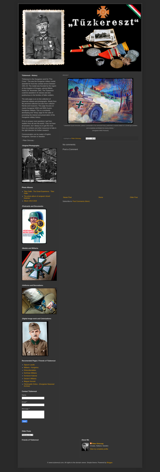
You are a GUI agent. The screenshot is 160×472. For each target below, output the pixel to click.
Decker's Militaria (30, 378)
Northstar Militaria (30, 373)
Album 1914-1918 (30, 201)
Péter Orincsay (98, 443)
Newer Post (67, 197)
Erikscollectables (30, 370)
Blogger (109, 462)
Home (101, 197)
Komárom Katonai (30, 376)
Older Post (134, 197)
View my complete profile (99, 449)
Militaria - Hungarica (31, 367)
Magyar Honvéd (29, 381)
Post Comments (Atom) (81, 201)
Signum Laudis (29, 365)
